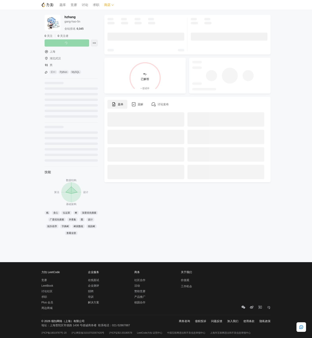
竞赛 (74, 5)
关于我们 (186, 272)
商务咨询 (184, 321)
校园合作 (139, 302)
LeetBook (47, 285)
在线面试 (93, 280)
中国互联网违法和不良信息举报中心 (186, 332)
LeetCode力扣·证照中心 (149, 332)
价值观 (185, 280)
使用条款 (248, 321)
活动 (137, 285)
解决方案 (93, 302)
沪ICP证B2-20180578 (120, 332)
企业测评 (93, 285)
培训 (91, 296)
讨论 (85, 5)
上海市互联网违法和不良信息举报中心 (230, 332)
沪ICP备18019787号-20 (54, 332)
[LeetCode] (47, 5)
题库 (62, 5)
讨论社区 (47, 291)
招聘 (91, 291)
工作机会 (186, 286)
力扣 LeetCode (50, 272)
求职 (96, 5)
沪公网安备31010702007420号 (87, 332)
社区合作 (139, 280)
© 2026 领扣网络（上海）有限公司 (63, 321)
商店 (109, 5)
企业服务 (93, 272)
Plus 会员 (47, 302)
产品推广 (139, 296)
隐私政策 (265, 321)
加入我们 (232, 321)
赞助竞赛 (139, 291)
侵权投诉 (200, 321)
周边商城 (47, 308)
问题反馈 (216, 321)
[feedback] (301, 327)
